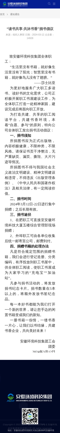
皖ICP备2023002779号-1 (34, 425)
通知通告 (15, 14)
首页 (2, 14)
